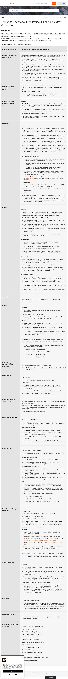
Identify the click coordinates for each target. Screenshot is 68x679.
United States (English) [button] (42, 3)
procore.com (31, 3)
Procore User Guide (36, 17)
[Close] (22, 657)
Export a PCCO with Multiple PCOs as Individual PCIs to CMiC (39, 540)
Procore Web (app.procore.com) (22, 17)
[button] (57, 10)
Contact (54, 3)
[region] (12, 666)
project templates (30, 178)
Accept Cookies (12, 671)
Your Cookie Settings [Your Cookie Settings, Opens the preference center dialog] (12, 674)
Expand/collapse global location (65, 17)
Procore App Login (61, 3)
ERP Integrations (54, 17)
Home (6, 17)
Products (12, 17)
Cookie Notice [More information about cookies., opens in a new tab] (12, 668)
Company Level (45, 17)
